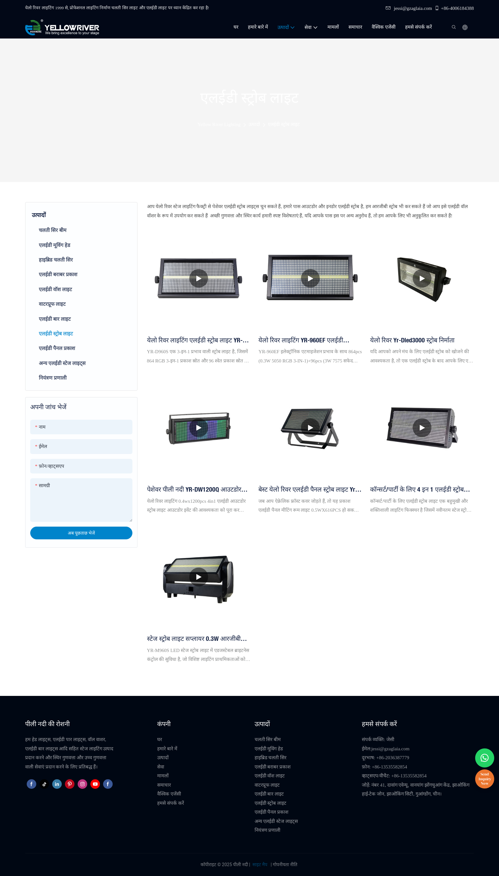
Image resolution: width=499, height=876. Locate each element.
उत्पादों (254, 124)
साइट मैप (260, 864)
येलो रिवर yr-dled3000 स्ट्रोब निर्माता (412, 340)
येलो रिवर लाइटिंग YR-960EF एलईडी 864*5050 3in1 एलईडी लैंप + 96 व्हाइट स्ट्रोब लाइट (305, 340)
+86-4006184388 (454, 8)
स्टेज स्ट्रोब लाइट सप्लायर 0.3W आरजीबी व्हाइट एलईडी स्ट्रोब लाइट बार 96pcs (194, 638)
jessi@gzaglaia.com (409, 8)
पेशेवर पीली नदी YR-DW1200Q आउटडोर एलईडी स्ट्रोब (194, 489)
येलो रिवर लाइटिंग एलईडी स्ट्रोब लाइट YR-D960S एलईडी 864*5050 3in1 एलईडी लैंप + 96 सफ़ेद (197, 340)
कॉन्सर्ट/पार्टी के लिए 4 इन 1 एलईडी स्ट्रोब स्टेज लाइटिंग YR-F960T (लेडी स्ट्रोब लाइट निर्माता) (417, 489)
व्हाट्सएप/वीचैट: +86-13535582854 (394, 775)
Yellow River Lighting (219, 124)
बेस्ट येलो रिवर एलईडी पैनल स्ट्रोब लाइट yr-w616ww (307, 489)
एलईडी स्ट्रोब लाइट (284, 124)
